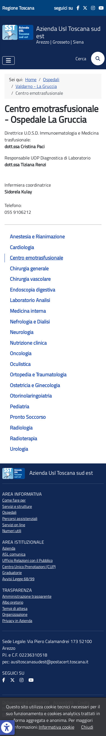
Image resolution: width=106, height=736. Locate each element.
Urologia (19, 449)
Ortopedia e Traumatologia (38, 374)
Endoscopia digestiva (32, 289)
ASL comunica (13, 554)
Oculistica (20, 364)
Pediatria (19, 406)
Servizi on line (13, 525)
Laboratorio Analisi (30, 300)
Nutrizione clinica (28, 343)
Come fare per (14, 500)
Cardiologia (22, 247)
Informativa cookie (56, 727)
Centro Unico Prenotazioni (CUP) (29, 567)
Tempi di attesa (14, 608)
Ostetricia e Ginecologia (35, 385)
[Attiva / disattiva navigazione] (8, 60)
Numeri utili (11, 531)
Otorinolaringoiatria (31, 396)
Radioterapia (23, 438)
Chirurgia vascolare (30, 279)
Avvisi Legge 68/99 (18, 579)
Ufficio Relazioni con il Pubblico (27, 560)
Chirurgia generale (29, 268)
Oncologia (20, 353)
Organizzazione (14, 614)
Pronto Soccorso (28, 417)
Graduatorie (12, 572)
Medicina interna (28, 311)
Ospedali (9, 512)
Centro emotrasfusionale (36, 258)
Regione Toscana (18, 8)
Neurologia (21, 332)
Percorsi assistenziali (19, 518)
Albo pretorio (12, 602)
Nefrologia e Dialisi (30, 321)
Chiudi (87, 727)
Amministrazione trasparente (26, 596)
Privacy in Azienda (17, 621)
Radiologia (21, 427)
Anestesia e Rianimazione (37, 236)
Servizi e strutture (17, 506)
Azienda (8, 548)
